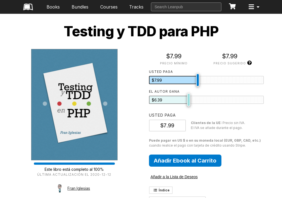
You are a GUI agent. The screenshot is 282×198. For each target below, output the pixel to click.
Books (53, 7)
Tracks (136, 7)
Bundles (80, 7)
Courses (109, 7)
